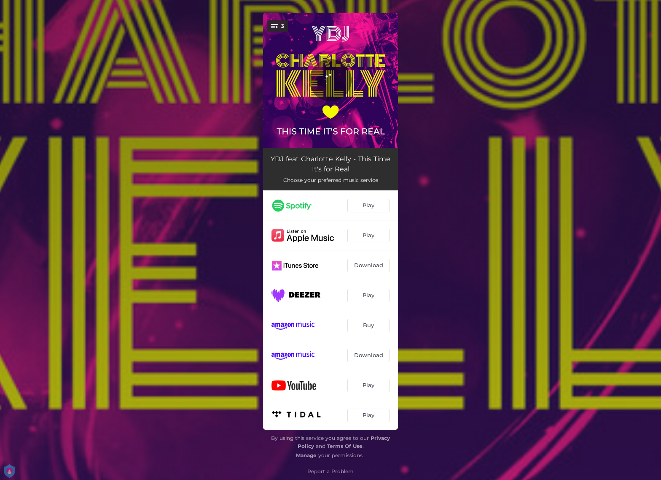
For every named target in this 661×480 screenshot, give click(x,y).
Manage (306, 455)
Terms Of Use (345, 446)
